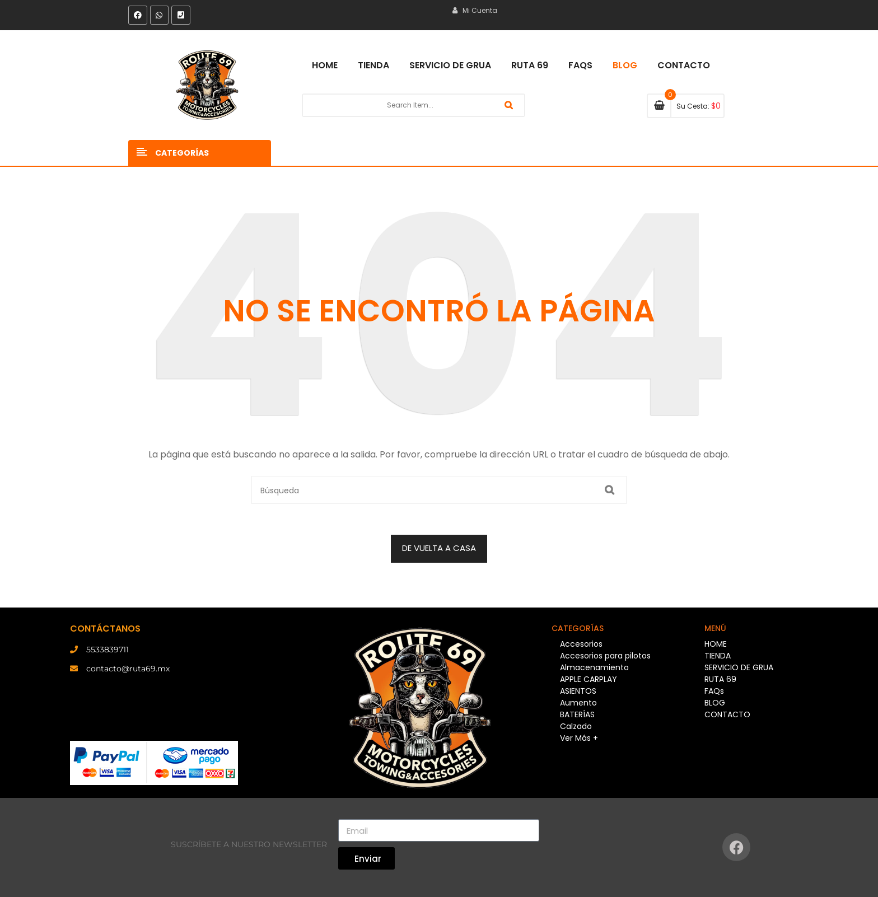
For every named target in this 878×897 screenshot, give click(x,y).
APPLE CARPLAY (588, 679)
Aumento (578, 702)
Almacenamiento (594, 667)
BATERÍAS (577, 714)
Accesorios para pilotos (605, 655)
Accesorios (581, 644)
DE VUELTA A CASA (439, 548)
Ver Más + (579, 738)
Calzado (576, 726)
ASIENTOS (578, 691)
